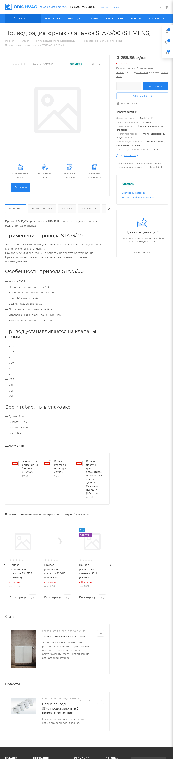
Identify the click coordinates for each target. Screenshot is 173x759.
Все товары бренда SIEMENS (138, 197)
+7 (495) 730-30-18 (83, 7)
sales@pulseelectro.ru (53, 6)
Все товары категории (134, 192)
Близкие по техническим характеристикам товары (38, 514)
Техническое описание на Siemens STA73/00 (30, 466)
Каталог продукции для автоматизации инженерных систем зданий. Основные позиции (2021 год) (94, 477)
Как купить (89, 208)
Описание (15, 208)
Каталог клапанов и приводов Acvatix (61, 466)
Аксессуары (81, 514)
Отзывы (67, 208)
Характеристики (42, 208)
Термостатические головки (63, 684)
